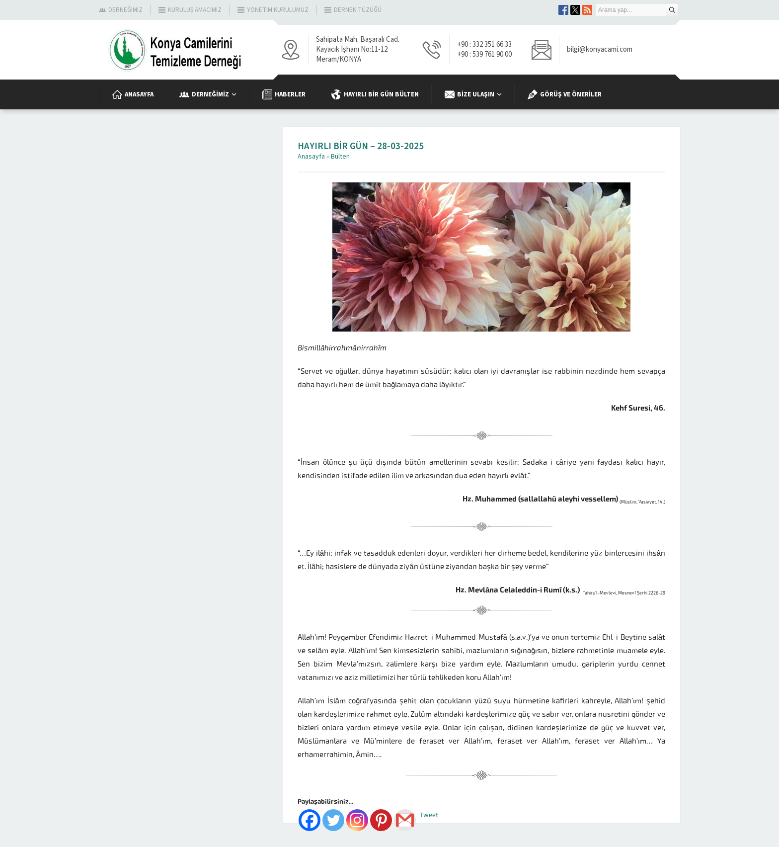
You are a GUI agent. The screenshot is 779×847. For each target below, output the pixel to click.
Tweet (429, 815)
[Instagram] (357, 820)
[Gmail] (405, 820)
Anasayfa (311, 157)
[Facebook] (309, 820)
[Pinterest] (381, 820)
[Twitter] (333, 820)
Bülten (340, 157)
